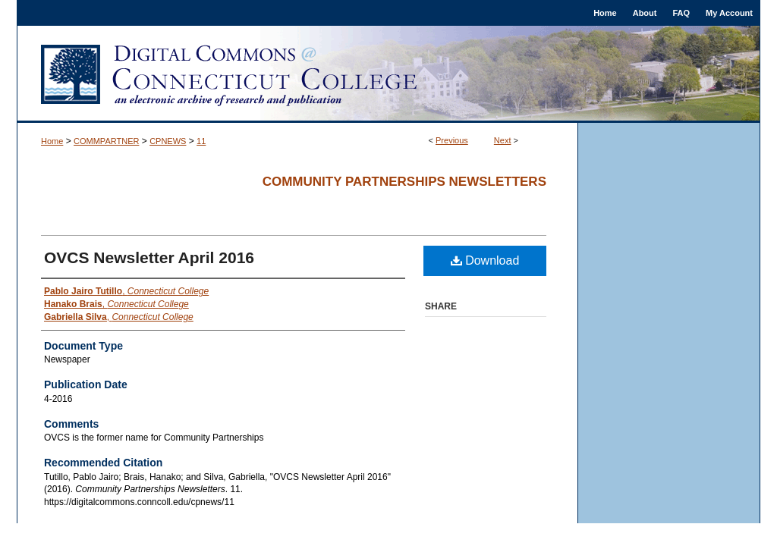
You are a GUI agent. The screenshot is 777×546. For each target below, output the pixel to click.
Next (502, 140)
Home (52, 141)
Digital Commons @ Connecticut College (388, 74)
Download (485, 260)
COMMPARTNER (106, 141)
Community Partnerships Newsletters (404, 181)
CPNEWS (167, 141)
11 (201, 141)
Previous (452, 140)
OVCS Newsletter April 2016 (149, 257)
